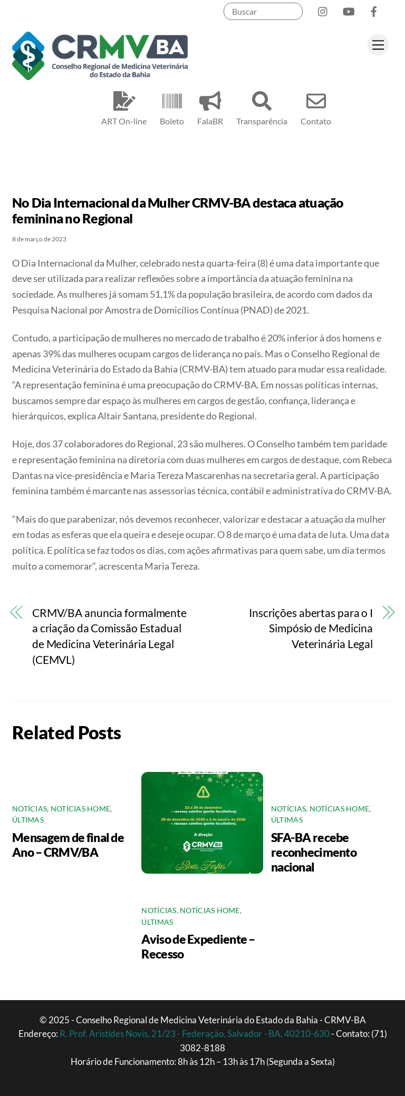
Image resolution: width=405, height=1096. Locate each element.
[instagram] (323, 9)
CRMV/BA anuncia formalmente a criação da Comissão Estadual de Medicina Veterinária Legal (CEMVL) (109, 636)
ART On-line (124, 106)
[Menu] (378, 44)
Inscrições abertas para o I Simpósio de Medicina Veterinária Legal (311, 628)
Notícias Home (81, 809)
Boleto (172, 106)
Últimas (28, 820)
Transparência (261, 106)
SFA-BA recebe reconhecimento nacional (313, 852)
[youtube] (348, 9)
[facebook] (373, 9)
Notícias (29, 809)
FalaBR (210, 106)
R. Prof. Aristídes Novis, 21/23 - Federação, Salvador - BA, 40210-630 (195, 1033)
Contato (316, 106)
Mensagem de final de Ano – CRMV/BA (68, 844)
